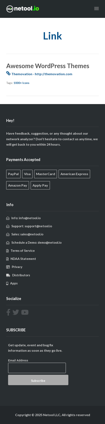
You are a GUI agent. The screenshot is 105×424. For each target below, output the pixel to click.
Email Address (18, 360)
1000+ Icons (21, 83)
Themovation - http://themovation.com (41, 74)
